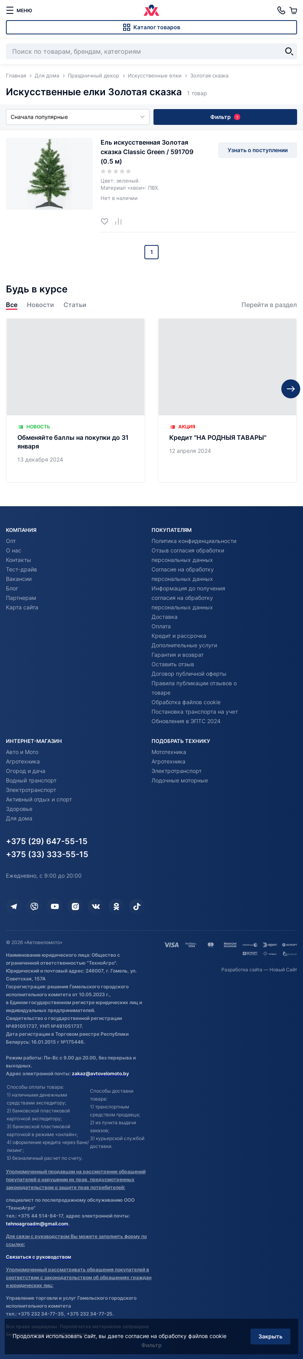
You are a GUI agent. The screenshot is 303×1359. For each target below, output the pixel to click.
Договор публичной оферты (189, 673)
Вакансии (19, 578)
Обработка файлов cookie (186, 702)
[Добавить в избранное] (107, 221)
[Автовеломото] (151, 10)
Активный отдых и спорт (39, 799)
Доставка (165, 616)
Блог (12, 588)
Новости (40, 305)
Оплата (161, 626)
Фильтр (225, 116)
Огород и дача (25, 770)
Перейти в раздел (269, 305)
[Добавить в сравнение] (121, 221)
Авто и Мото (22, 751)
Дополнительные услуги (184, 645)
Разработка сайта (241, 970)
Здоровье (19, 808)
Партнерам (21, 597)
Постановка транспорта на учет (195, 711)
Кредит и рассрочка (179, 635)
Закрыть (269, 1334)
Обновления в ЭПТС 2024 (186, 721)
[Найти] (289, 51)
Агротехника (23, 761)
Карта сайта (22, 607)
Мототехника (169, 751)
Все (11, 305)
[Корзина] (293, 10)
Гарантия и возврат (178, 654)
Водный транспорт (31, 780)
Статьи (75, 305)
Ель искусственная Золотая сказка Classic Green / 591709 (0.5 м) (147, 151)
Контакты (18, 559)
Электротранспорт (31, 789)
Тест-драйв (21, 569)
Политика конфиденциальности (194, 540)
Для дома (19, 818)
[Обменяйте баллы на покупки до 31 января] (75, 400)
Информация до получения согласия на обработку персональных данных (188, 598)
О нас (13, 550)
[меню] (19, 10)
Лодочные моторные (180, 780)
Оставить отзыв (173, 664)
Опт (11, 540)
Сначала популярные (78, 116)
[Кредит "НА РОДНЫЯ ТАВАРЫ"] (227, 400)
